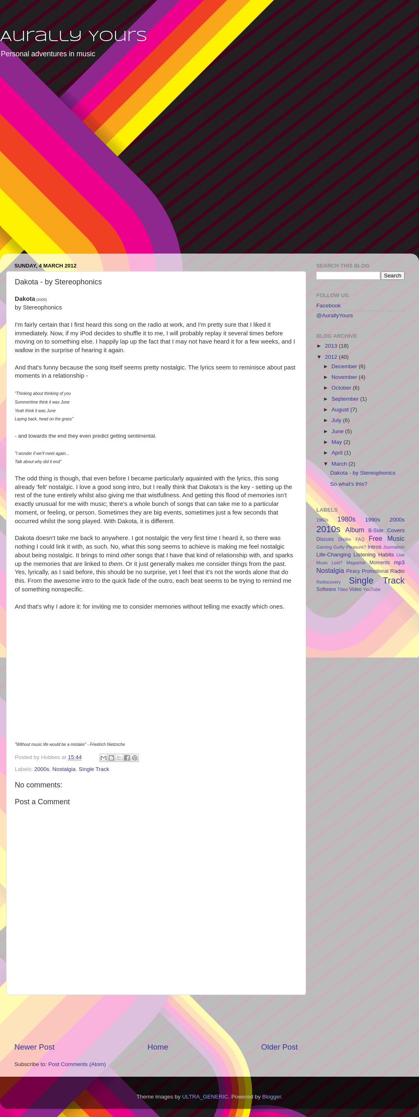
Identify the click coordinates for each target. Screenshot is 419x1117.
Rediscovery (328, 581)
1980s (346, 519)
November (345, 377)
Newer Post (34, 1047)
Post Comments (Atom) (77, 1064)
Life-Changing (333, 555)
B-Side (375, 530)
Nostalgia (64, 769)
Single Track (93, 769)
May (337, 442)
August (341, 409)
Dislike (344, 539)
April (338, 453)
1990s (372, 520)
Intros (375, 547)
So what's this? (348, 484)
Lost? (337, 562)
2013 (332, 346)
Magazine (356, 562)
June (338, 431)
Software (326, 589)
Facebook (328, 305)
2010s (328, 529)
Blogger (271, 1097)
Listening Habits (373, 555)
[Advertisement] (89, 161)
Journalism (394, 547)
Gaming (324, 547)
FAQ (360, 539)
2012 (332, 357)
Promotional (375, 571)
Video (355, 589)
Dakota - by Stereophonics (363, 473)
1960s (322, 519)
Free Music (387, 538)
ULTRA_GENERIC (205, 1097)
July (337, 420)
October (342, 388)
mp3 (399, 562)
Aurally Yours (73, 37)
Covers (396, 530)
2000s (41, 769)
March (340, 464)
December (345, 366)
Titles (342, 589)
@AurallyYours (334, 315)
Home (157, 1047)
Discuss (325, 539)
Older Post (279, 1047)
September (346, 399)
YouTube (371, 589)
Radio (397, 571)
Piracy (353, 571)
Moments (379, 562)
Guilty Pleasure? (349, 547)
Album (354, 529)
